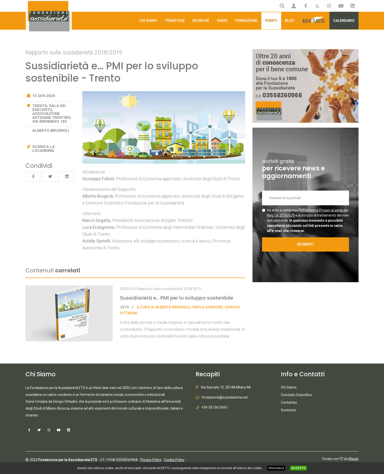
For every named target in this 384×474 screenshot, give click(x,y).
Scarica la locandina (43, 149)
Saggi (222, 21)
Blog (289, 21)
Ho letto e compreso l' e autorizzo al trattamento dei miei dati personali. (308, 220)
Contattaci (289, 402)
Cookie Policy (174, 460)
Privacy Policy (150, 460)
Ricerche (200, 21)
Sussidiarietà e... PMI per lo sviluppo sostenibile (176, 297)
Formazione (246, 21)
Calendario (344, 21)
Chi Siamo (148, 21)
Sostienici (288, 410)
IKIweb (353, 459)
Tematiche (175, 21)
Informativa (276, 468)
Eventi (271, 21)
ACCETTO (298, 468)
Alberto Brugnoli (50, 130)
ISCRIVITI (305, 244)
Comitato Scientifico (296, 395)
